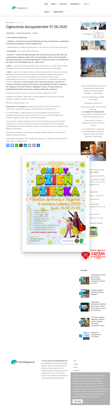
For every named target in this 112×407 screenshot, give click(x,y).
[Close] (87, 157)
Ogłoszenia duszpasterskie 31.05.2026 (96, 334)
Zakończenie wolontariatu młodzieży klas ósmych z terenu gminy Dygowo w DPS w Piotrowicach (98, 306)
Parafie (86, 4)
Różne (54, 4)
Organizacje (75, 4)
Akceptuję (77, 401)
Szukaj (75, 364)
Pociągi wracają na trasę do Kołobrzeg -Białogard (97, 292)
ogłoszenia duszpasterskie (24, 33)
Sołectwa (63, 4)
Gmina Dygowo (58, 12)
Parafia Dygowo (10, 33)
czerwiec (35, 33)
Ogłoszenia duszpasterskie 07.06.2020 (36, 27)
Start (46, 4)
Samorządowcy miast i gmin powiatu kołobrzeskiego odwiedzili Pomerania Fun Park (98, 279)
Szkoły (47, 12)
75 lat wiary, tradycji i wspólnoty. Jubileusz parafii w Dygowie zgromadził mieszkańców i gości (98, 321)
